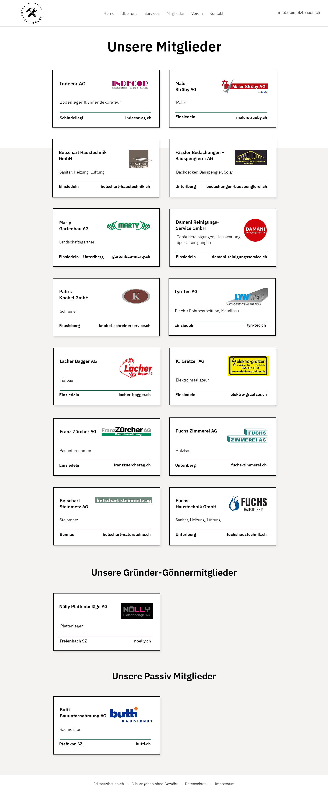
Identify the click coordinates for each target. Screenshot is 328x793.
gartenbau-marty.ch (131, 256)
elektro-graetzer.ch (249, 394)
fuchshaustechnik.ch (247, 534)
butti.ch (143, 743)
